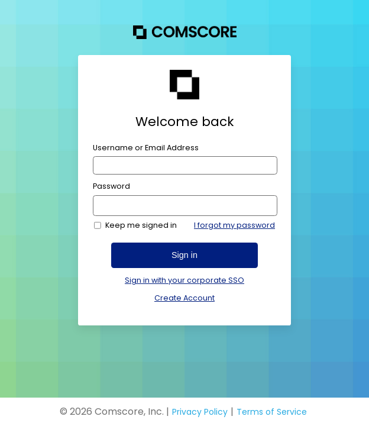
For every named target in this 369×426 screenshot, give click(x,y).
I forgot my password (234, 225)
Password (111, 186)
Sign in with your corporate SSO (184, 280)
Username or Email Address (146, 148)
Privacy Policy (200, 412)
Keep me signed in (141, 225)
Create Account (184, 298)
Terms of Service (272, 412)
